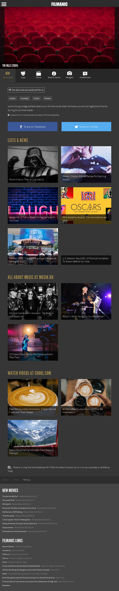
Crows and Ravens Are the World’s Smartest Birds (21, 566)
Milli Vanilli (6, 504)
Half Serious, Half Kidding (12, 512)
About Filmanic (8, 546)
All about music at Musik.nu (31, 277)
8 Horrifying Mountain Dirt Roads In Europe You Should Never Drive (28, 578)
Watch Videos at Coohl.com (29, 373)
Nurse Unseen (7, 527)
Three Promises (8, 516)
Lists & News (18, 140)
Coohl (4, 562)
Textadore (6, 585)
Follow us (6, 554)
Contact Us (6, 550)
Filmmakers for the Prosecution (14, 531)
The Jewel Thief (8, 500)
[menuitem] (5, 480)
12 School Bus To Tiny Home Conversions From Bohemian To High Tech (29, 582)
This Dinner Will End (10, 496)
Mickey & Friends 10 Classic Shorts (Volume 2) (19, 523)
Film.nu (5, 558)
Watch (4, 574)
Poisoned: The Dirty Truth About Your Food (19, 508)
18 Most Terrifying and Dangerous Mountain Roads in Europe (26, 570)
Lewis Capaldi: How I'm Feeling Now (16, 520)
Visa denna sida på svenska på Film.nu (26, 90)
